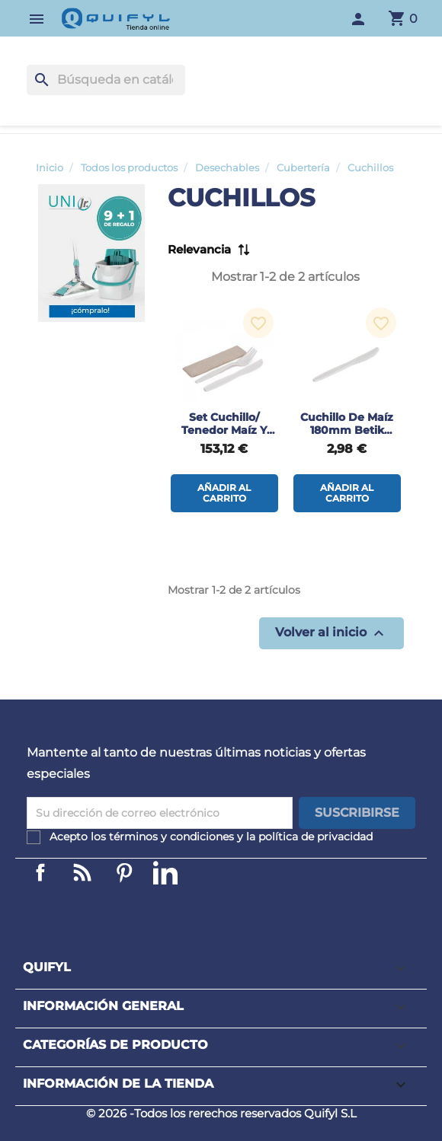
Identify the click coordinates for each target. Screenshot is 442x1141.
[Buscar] (106, 80)
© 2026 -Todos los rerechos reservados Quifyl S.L (221, 1113)
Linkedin (82, 872)
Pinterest (124, 872)
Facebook (40, 872)
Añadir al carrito (224, 493)
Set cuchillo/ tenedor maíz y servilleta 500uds (224, 430)
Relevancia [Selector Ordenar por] (199, 250)
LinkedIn (165, 872)
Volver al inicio (331, 633)
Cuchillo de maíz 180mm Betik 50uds (346, 430)
